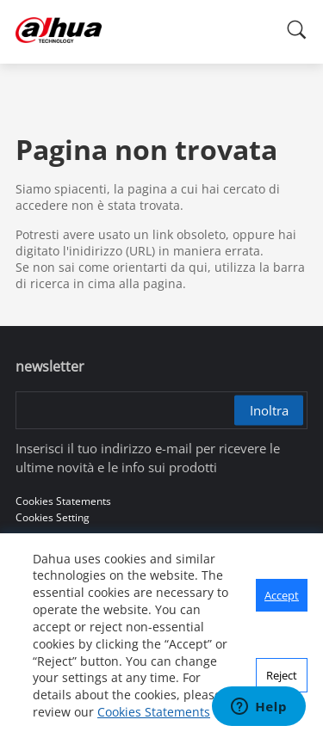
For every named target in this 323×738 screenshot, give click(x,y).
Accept (281, 595)
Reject (281, 675)
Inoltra (269, 410)
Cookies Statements (153, 712)
